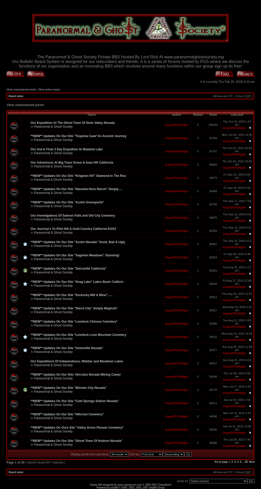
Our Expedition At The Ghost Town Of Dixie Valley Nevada (73, 123)
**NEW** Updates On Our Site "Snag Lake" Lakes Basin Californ (77, 282)
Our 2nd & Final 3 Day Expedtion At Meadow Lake (67, 149)
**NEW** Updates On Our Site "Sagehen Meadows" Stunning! (75, 255)
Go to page (221, 461)
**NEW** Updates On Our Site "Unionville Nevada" (67, 348)
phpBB (114, 487)
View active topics (49, 89)
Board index (16, 96)
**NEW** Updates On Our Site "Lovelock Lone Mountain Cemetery (78, 335)
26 (246, 461)
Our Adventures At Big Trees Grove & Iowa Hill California (72, 162)
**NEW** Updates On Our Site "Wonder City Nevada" (69, 388)
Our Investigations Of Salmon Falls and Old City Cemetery (73, 215)
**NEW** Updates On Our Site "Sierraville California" (69, 268)
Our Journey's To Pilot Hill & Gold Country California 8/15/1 (73, 229)
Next (252, 461)
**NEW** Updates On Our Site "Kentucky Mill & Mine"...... (72, 295)
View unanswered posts (21, 89)
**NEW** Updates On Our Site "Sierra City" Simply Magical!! (74, 308)
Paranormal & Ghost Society (53, 126)
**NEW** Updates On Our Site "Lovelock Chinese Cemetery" (74, 321)
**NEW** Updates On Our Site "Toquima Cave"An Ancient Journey (78, 136)
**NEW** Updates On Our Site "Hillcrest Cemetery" (67, 414)
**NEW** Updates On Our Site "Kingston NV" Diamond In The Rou (78, 176)
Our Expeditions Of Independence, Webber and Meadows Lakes (77, 361)
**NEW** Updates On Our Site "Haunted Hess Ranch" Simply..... (77, 189)
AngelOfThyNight (176, 124)
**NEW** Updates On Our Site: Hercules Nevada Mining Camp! (76, 374)
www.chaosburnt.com (130, 484)
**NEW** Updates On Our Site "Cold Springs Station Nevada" (75, 401)
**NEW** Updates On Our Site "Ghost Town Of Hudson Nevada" (77, 441)
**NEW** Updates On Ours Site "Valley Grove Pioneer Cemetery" (77, 427)
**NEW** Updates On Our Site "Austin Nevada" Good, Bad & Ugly (78, 242)
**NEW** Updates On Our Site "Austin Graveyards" (67, 202)
